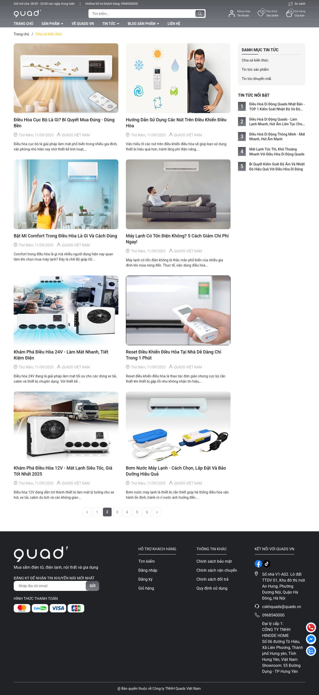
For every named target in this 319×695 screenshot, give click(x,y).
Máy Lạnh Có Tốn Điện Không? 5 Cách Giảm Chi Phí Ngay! (177, 238)
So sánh (297, 3)
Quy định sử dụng (211, 588)
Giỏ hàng (146, 588)
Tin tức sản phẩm (255, 69)
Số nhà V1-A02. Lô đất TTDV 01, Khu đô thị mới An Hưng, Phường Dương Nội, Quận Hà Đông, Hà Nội (283, 586)
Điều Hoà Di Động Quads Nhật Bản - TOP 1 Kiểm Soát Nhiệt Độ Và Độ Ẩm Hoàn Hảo (277, 107)
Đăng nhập (148, 570)
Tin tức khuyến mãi (256, 79)
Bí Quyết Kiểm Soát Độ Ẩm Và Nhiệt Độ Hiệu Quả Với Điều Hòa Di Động (277, 166)
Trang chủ (23, 24)
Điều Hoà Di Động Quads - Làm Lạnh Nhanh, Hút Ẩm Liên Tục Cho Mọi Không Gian (275, 122)
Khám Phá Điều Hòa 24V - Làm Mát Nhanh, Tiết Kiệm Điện (61, 354)
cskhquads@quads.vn (281, 606)
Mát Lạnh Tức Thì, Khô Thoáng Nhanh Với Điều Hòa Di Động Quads (277, 151)
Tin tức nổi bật (253, 95)
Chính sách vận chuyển (216, 570)
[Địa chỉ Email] (56, 586)
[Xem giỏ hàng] (295, 13)
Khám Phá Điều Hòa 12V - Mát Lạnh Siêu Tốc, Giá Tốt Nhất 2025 (63, 471)
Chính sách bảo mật (214, 561)
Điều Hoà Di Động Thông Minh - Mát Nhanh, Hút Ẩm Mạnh (277, 136)
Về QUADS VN (83, 24)
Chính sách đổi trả (212, 579)
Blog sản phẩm (142, 24)
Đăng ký (145, 579)
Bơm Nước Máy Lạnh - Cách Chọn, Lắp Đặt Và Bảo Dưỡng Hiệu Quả (176, 471)
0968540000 (129, 3)
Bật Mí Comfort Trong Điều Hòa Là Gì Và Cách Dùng (65, 235)
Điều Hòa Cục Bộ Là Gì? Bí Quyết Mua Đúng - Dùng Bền (64, 122)
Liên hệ (173, 24)
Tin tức (109, 24)
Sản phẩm (51, 24)
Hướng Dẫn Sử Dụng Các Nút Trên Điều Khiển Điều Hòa (176, 122)
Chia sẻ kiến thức (255, 60)
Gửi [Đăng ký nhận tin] (92, 586)
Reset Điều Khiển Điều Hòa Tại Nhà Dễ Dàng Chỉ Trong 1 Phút (173, 354)
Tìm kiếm (146, 561)
